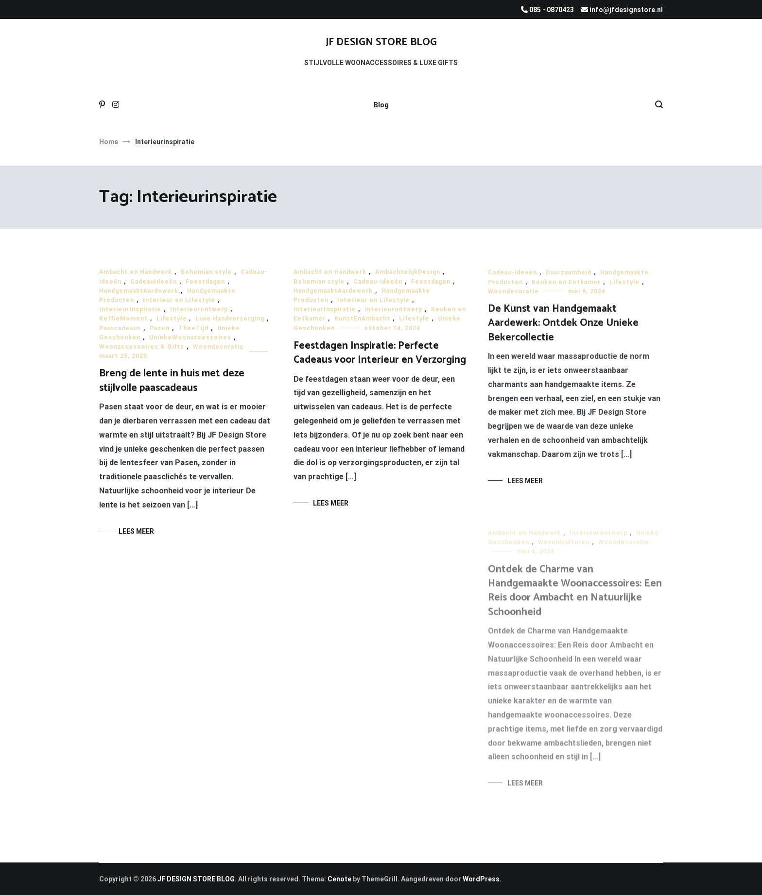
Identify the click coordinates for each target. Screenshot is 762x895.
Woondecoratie (218, 346)
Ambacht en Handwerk (135, 272)
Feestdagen (205, 281)
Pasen (160, 328)
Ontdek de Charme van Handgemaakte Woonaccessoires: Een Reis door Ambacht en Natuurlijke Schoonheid (575, 595)
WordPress (481, 879)
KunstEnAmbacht (362, 319)
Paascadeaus (120, 328)
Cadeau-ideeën (377, 281)
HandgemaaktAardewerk (138, 290)
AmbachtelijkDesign (407, 272)
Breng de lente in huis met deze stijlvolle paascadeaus (171, 380)
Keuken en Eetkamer (566, 284)
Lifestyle (171, 318)
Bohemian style (206, 272)
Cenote (339, 879)
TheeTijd (193, 328)
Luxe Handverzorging (229, 318)
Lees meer (136, 531)
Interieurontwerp (199, 309)
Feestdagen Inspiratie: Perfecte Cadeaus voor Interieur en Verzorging (380, 353)
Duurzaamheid (568, 274)
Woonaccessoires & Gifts (141, 346)
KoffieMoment (123, 318)
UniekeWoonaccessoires (190, 337)
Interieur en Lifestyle (179, 300)
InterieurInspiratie (130, 309)
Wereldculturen (563, 547)
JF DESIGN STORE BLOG (381, 42)
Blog (381, 105)
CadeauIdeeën (153, 281)
